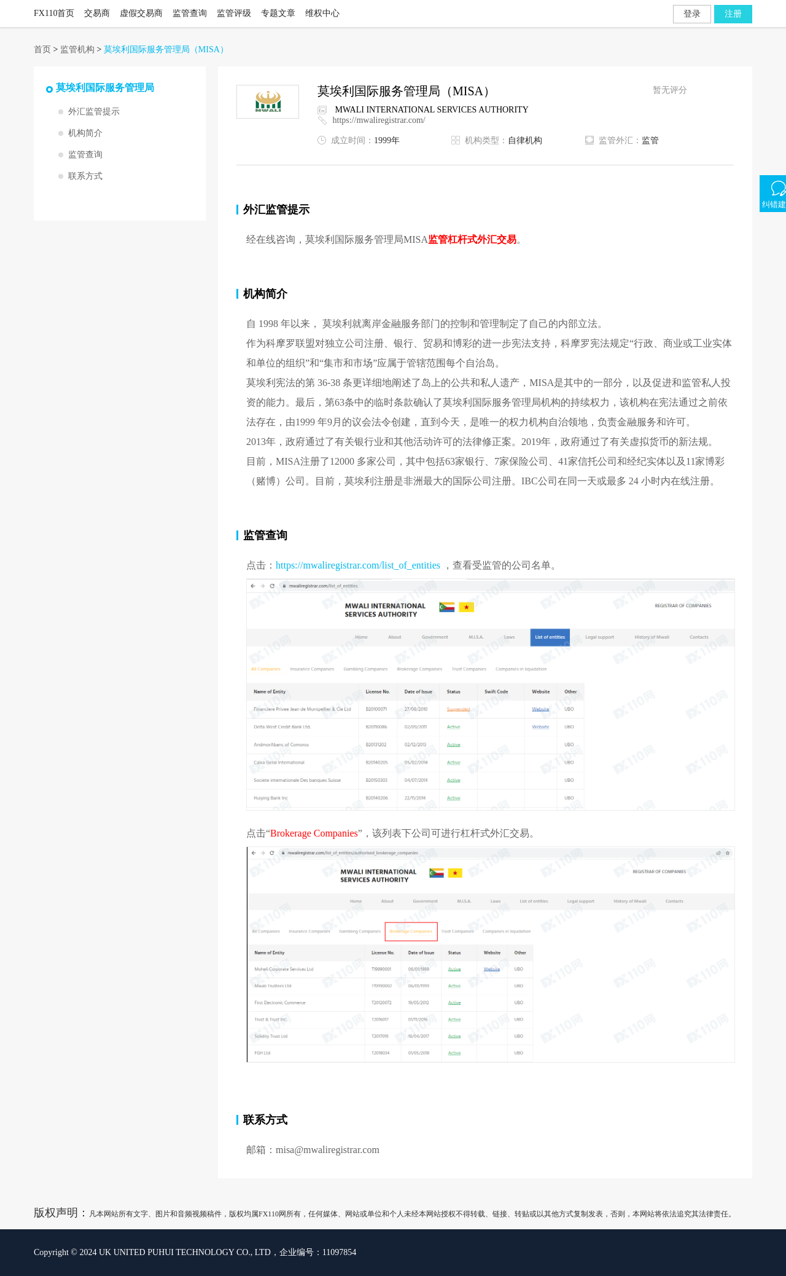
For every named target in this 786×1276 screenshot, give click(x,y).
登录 (692, 13)
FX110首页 (54, 13)
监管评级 (234, 13)
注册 (733, 13)
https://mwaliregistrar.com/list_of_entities (358, 565)
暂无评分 (670, 90)
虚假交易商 (141, 13)
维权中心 (322, 13)
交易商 (97, 13)
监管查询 (190, 13)
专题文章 (278, 13)
